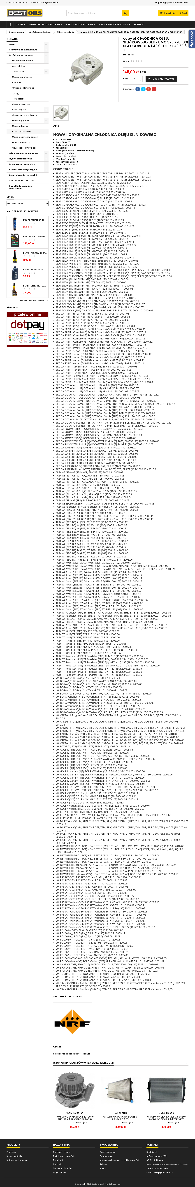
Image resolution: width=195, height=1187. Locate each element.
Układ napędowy (20, 120)
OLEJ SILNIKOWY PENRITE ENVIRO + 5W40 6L (35, 236)
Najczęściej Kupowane (22, 211)
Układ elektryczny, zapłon (25, 136)
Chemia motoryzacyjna (113, 24)
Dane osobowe (108, 1152)
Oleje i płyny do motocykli (23, 175)
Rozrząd (16, 82)
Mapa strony (59, 1172)
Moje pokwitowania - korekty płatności (119, 1160)
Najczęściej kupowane (18, 1160)
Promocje (11, 1152)
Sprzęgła (16, 93)
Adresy (103, 1164)
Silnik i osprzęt (19, 109)
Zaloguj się (165, 2)
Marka (126, 54)
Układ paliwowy (20, 126)
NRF (132, 54)
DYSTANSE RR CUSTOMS (22, 180)
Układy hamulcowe (22, 77)
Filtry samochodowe (22, 60)
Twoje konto (109, 1145)
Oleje (19, 24)
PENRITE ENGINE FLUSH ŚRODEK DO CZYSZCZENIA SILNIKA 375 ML (35, 285)
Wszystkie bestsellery (34, 300)
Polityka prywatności (63, 1156)
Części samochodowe (79, 24)
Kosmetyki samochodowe (44, 24)
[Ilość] (134, 79)
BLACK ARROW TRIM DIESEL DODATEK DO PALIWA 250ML (35, 253)
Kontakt (139, 24)
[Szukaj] (97, 13)
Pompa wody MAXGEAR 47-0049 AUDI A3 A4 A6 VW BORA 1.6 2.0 (75, 1118)
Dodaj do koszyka (161, 79)
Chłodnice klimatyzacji (23, 87)
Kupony (103, 1168)
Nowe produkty (14, 1156)
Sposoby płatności (62, 1168)
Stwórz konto (181, 2)
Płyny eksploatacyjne (20, 158)
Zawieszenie (18, 71)
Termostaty (18, 98)
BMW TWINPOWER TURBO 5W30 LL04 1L (35, 269)
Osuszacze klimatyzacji (24, 147)
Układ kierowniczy (21, 142)
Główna (12, 39)
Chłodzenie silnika (21, 131)
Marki (10, 197)
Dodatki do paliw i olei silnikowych (21, 187)
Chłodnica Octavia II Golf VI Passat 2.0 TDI (120, 1118)
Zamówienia (106, 1156)
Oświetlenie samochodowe (23, 153)
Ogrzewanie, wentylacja (24, 115)
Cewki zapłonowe (21, 104)
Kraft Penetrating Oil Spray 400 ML (35, 220)
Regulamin (58, 1160)
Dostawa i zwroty (61, 1152)
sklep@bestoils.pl (49, 2)
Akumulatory (18, 66)
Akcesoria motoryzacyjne (23, 169)
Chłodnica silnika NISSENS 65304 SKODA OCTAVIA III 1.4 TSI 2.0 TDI (166, 1118)
